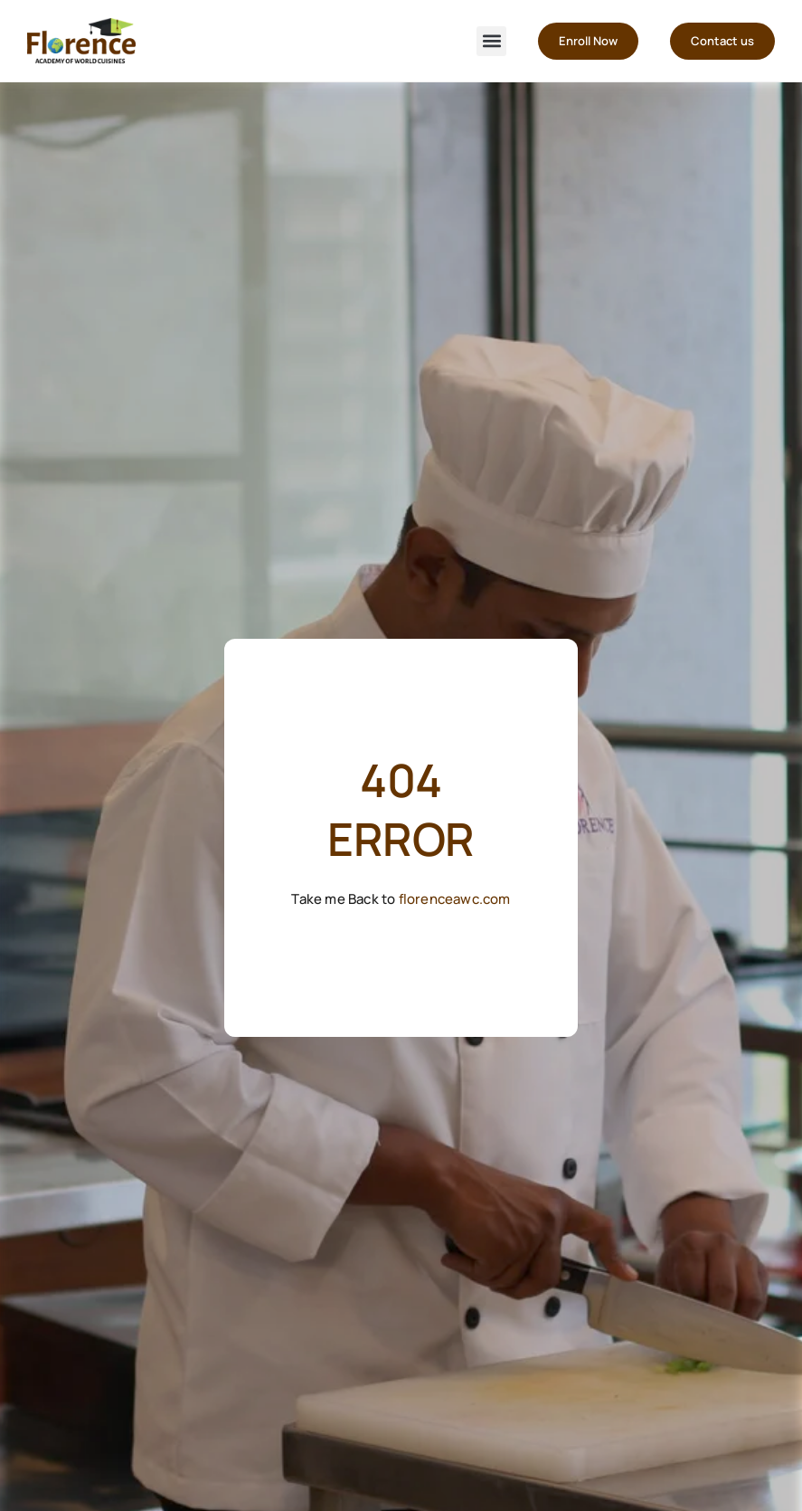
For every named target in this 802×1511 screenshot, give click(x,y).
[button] (491, 41)
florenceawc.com (455, 898)
